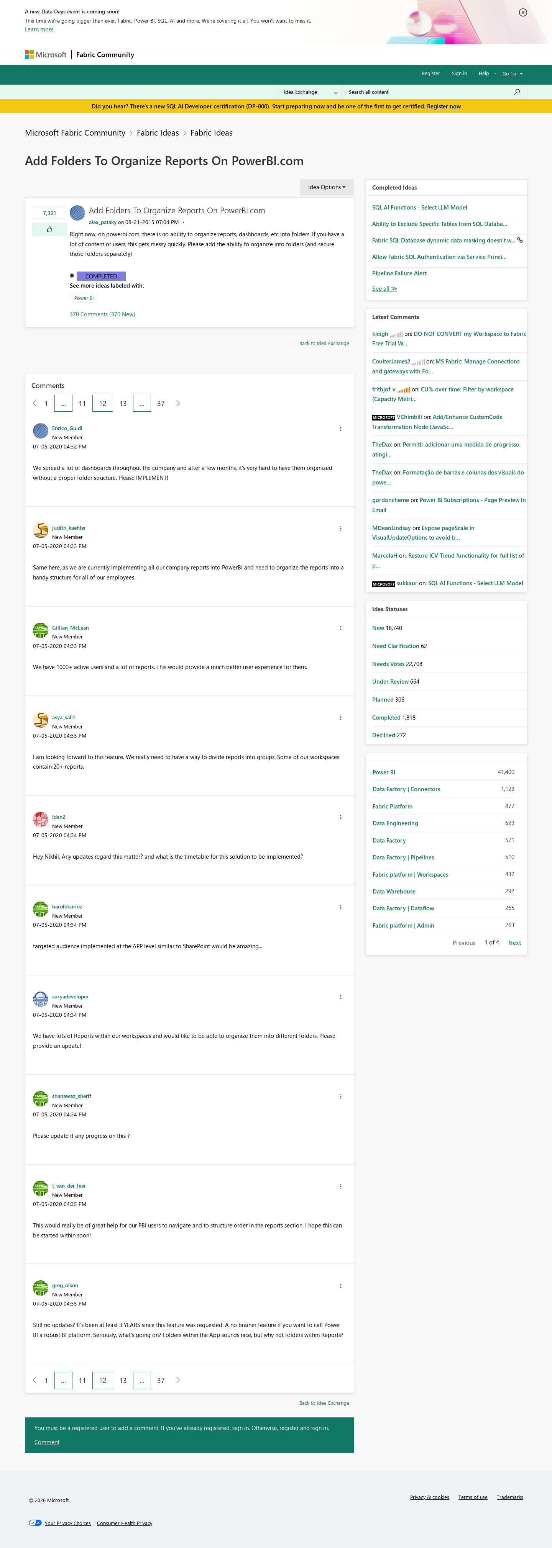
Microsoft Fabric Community (75, 132)
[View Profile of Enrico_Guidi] (67, 428)
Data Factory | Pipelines (403, 857)
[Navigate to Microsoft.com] (45, 54)
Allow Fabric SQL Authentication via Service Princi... (439, 256)
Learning (314, 54)
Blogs (285, 54)
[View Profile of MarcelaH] (385, 555)
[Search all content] (434, 92)
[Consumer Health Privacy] (124, 1523)
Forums (151, 54)
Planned (383, 699)
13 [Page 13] (123, 403)
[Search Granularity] (310, 92)
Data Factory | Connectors (406, 789)
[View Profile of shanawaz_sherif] (71, 1096)
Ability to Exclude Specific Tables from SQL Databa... (440, 223)
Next (514, 942)
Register (431, 73)
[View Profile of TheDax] (382, 444)
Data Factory (389, 840)
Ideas (217, 54)
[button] (49, 229)
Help (484, 73)
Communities (251, 54)
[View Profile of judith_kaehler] (69, 527)
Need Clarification (396, 646)
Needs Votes (389, 664)
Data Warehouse (394, 891)
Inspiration (185, 54)
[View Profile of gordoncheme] (390, 500)
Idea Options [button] (324, 187)
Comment (46, 1442)
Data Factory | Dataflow (403, 908)
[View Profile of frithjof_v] (384, 389)
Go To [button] (509, 73)
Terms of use (473, 1497)
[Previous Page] (31, 403)
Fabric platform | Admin (403, 925)
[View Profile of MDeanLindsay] (391, 528)
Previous (464, 942)
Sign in (459, 73)
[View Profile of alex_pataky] (103, 222)
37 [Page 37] (161, 403)
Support (347, 54)
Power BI (84, 298)
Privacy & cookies (429, 1497)
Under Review (391, 681)
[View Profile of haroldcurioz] (67, 906)
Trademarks (510, 1497)
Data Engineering (395, 823)
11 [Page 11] (82, 403)
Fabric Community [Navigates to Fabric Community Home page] (105, 54)
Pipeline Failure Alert (399, 273)
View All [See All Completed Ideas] (385, 288)
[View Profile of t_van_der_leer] (69, 1185)
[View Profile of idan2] (59, 816)
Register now (444, 106)
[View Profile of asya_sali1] (63, 717)
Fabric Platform (392, 806)
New (379, 628)
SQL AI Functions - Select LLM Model (419, 207)
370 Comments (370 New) (102, 314)
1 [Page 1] (46, 403)
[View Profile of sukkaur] (407, 583)
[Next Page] (176, 403)
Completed (101, 276)
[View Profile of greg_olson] (65, 1285)
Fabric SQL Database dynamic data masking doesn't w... (444, 240)
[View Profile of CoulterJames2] (391, 361)
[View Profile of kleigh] (380, 333)
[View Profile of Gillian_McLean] (70, 627)
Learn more (39, 29)
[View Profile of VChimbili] (409, 417)
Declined (384, 735)
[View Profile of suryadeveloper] (70, 996)
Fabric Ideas (158, 132)
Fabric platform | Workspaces (410, 874)
